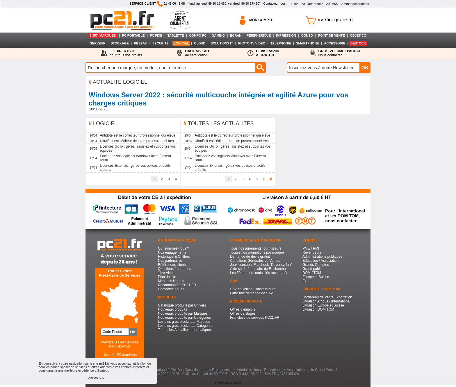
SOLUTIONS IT (222, 43)
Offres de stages (243, 313)
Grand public (312, 269)
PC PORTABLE (133, 35)
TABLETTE (176, 35)
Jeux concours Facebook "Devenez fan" (261, 265)
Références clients (172, 265)
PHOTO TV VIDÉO (251, 43)
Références (307, 4)
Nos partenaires (170, 261)
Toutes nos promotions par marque (257, 252)
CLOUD (199, 43)
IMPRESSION (286, 35)
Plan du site (167, 277)
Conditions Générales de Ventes (255, 261)
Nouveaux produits (172, 309)
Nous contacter (339, 53)
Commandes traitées (347, 4)
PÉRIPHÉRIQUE (259, 35)
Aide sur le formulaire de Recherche (258, 269)
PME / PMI (310, 248)
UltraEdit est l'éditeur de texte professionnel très (137, 141)
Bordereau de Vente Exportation (327, 297)
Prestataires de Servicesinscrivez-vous (119, 344)
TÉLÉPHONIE (280, 43)
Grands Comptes (315, 265)
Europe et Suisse (315, 277)
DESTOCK (358, 43)
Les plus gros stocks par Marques (184, 322)
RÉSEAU (140, 43)
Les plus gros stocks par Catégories (185, 326)
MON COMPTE (261, 20)
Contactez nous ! (171, 289)
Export (307, 281)
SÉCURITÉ (160, 43)
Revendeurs (311, 252)
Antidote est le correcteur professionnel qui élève (137, 135)
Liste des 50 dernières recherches (119, 357)
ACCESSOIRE (334, 43)
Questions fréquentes (174, 269)
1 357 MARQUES (103, 35)
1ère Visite (166, 273)
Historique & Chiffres (174, 257)
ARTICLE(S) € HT (335, 20)
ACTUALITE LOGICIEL (120, 82)
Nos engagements (172, 252)
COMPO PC (197, 35)
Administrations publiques (322, 257)
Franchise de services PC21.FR (254, 318)
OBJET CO (358, 35)
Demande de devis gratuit (250, 257)
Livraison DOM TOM (318, 309)
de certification (197, 53)
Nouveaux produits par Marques (183, 313)
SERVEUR (98, 43)
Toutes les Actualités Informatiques (185, 330)
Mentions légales (171, 281)
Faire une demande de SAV (251, 293)
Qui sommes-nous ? (173, 248)
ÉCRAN (235, 35)
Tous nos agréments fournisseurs (256, 248)
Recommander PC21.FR (177, 285)
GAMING (218, 35)
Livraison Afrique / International (326, 301)
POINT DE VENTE (331, 35)
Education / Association (320, 261)
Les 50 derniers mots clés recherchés (259, 273)
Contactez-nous (274, 3)
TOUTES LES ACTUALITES (221, 123)
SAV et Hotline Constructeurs (252, 289)
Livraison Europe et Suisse (323, 305)
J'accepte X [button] (96, 377)
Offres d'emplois (242, 309)
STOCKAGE (120, 43)
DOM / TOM (311, 273)
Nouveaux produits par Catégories (184, 318)
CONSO (307, 35)
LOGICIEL (181, 43)
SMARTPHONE (307, 43)
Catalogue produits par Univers (182, 305)
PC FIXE (156, 35)
